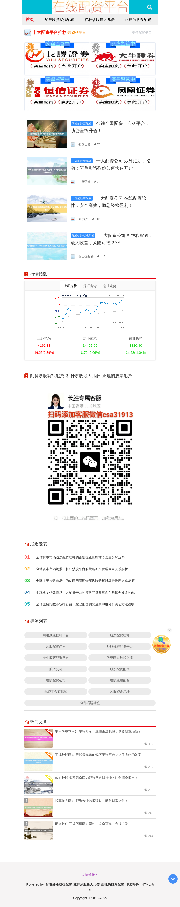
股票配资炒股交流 (120, 657)
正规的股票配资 (138, 19)
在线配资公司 (56, 680)
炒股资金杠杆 (120, 691)
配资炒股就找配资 (59, 19)
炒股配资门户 (56, 646)
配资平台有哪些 (55, 691)
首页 (30, 19)
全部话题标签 (90, 703)
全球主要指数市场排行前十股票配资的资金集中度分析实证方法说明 (85, 604)
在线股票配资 (120, 680)
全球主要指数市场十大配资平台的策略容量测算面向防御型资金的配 (85, 592)
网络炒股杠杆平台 (56, 635)
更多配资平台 (144, 32)
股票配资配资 (120, 669)
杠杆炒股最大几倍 (100, 19)
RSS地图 (133, 884)
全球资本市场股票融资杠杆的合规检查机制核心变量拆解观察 (80, 557)
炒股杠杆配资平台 (120, 646)
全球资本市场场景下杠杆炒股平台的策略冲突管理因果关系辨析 (82, 569)
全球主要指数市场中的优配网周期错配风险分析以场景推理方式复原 (85, 580)
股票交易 (55, 669)
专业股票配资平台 (56, 657)
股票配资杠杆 (120, 635)
